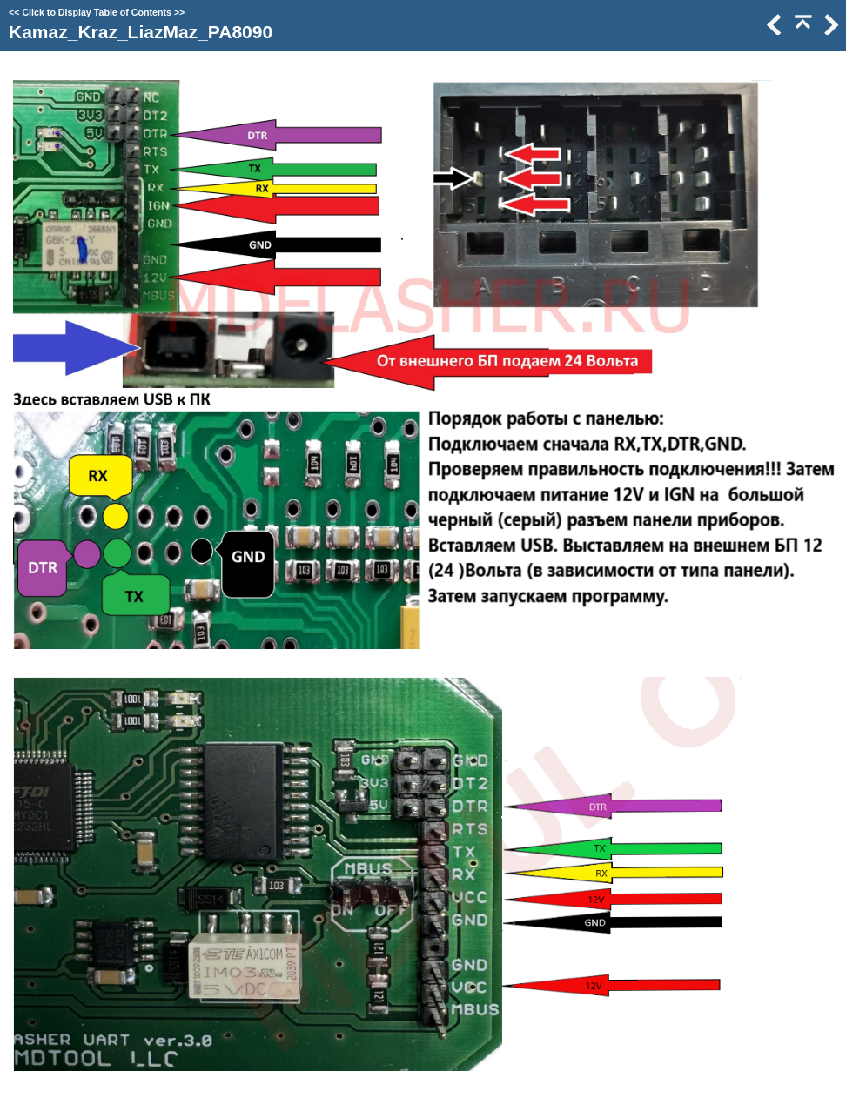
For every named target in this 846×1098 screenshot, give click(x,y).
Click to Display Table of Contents (96, 12)
